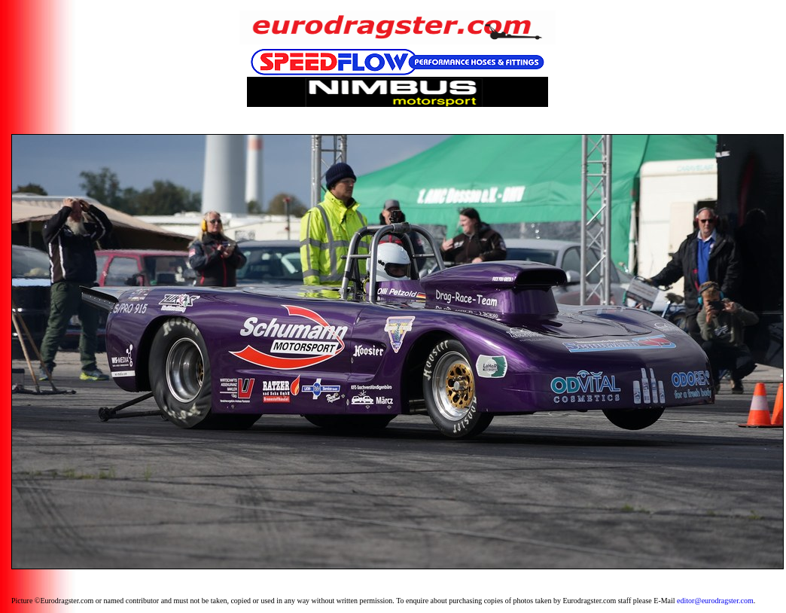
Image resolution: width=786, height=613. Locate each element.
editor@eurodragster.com (715, 600)
